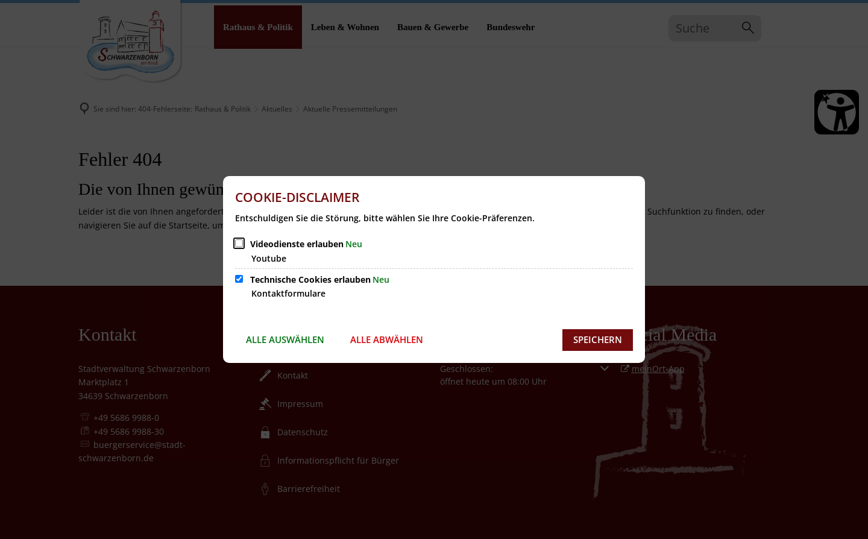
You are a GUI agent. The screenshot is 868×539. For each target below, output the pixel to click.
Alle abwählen (386, 339)
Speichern (597, 339)
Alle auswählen (285, 339)
